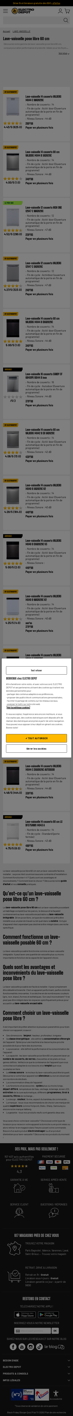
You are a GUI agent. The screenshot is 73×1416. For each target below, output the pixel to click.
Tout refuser (36, 670)
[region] (36, 708)
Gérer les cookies (36, 748)
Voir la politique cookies (18, 707)
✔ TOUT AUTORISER (37, 738)
